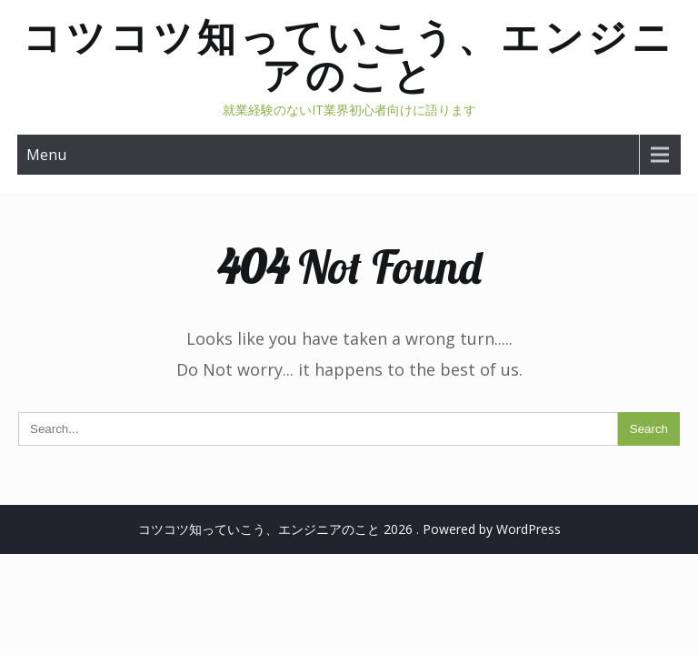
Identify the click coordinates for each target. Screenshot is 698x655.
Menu (46, 155)
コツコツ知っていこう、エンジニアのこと (349, 56)
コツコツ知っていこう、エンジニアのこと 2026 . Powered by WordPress (349, 529)
